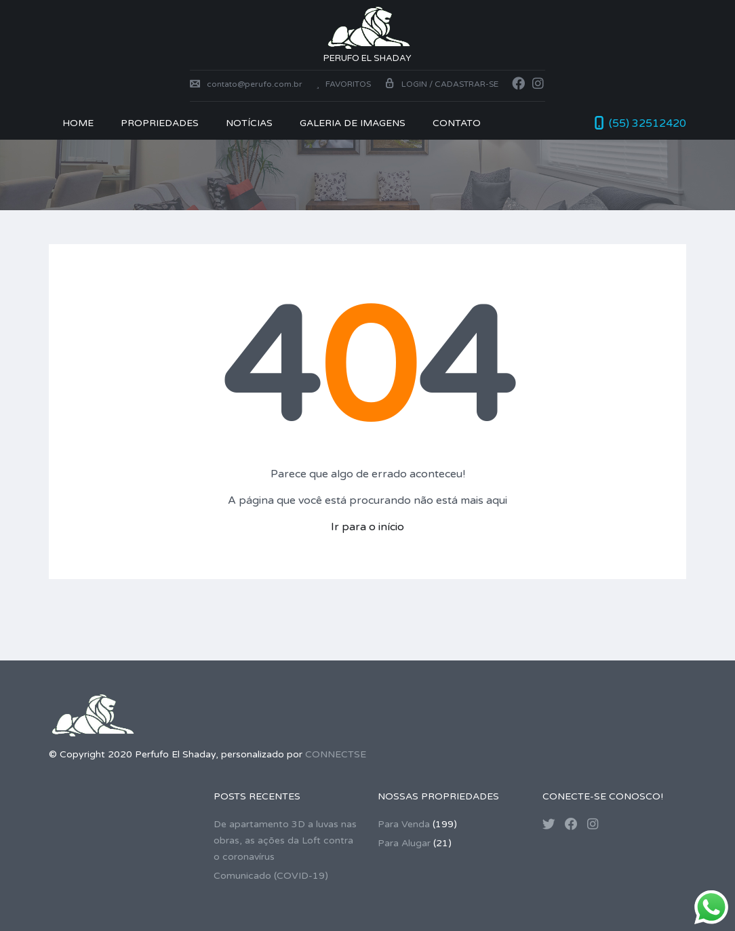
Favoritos (343, 84)
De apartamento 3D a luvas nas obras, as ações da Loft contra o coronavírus (285, 840)
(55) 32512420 (647, 123)
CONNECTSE (335, 754)
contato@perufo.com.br (246, 84)
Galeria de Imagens (352, 123)
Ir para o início (367, 527)
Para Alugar (404, 843)
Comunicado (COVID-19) (271, 876)
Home (78, 123)
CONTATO (457, 123)
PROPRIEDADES (160, 123)
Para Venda (404, 824)
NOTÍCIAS (249, 123)
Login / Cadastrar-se (441, 84)
